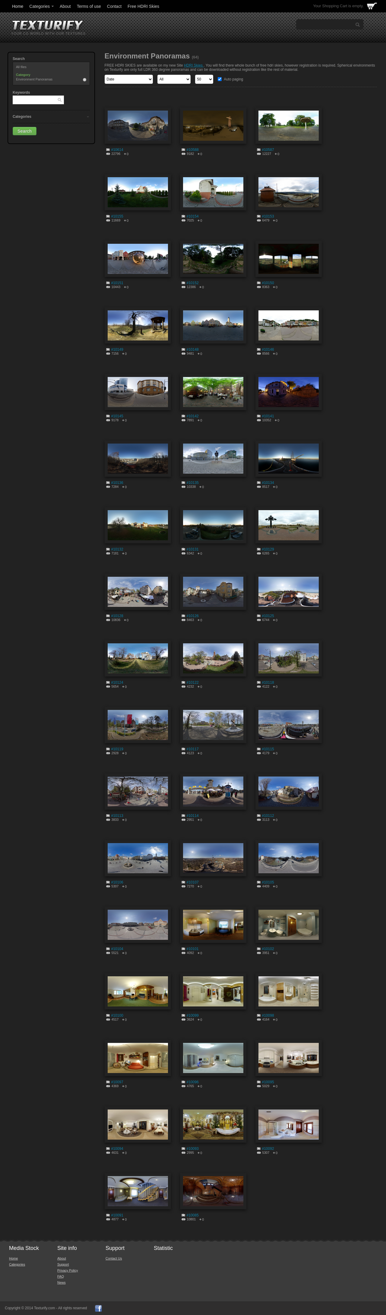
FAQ (60, 1276)
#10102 (268, 949)
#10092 (268, 1149)
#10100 (117, 1015)
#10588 (193, 150)
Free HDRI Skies (143, 6)
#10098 (268, 1015)
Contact (114, 6)
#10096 (193, 1082)
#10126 (193, 616)
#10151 (117, 283)
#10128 (117, 616)
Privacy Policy (67, 1270)
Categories (42, 6)
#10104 (117, 949)
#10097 (117, 1082)
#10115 (268, 749)
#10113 (117, 816)
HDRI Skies (194, 65)
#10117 (193, 749)
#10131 (193, 549)
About (65, 6)
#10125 (268, 616)
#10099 (193, 1015)
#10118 (268, 682)
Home (17, 6)
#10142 (193, 416)
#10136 (117, 483)
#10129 (268, 549)
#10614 (117, 150)
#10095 (268, 1082)
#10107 (193, 882)
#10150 (268, 283)
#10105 (268, 882)
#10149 (117, 349)
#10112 (268, 816)
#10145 (117, 416)
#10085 (193, 1215)
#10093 (193, 1149)
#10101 (193, 949)
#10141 (268, 416)
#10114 (193, 816)
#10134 (268, 483)
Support (63, 1264)
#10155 (117, 216)
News (61, 1282)
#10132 (117, 549)
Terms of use (89, 6)
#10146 (268, 349)
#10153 (268, 216)
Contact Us (114, 1258)
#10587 (268, 150)
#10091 (117, 1215)
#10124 (117, 682)
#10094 (117, 1149)
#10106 (117, 882)
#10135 (193, 483)
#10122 (193, 682)
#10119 (117, 749)
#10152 (193, 283)
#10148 (193, 349)
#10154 (193, 216)
